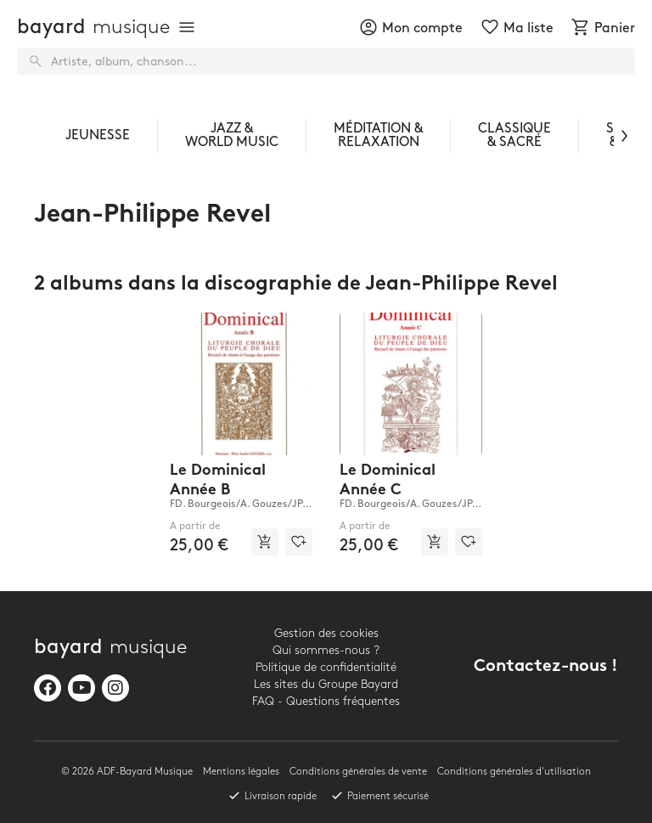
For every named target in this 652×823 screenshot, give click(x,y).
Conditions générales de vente (358, 771)
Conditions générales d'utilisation (514, 771)
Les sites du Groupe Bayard (326, 684)
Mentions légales (241, 771)
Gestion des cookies (326, 633)
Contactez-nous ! (546, 667)
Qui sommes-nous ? (326, 650)
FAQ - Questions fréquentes (326, 701)
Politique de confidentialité (326, 667)
